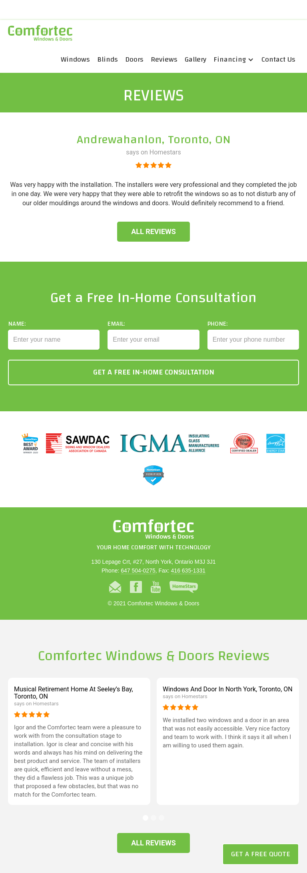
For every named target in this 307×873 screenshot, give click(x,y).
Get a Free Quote (260, 854)
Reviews (164, 59)
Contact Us (278, 59)
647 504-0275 (138, 570)
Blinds (107, 59)
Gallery (195, 59)
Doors (134, 59)
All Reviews (153, 231)
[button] (234, 59)
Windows (75, 59)
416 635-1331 (188, 570)
